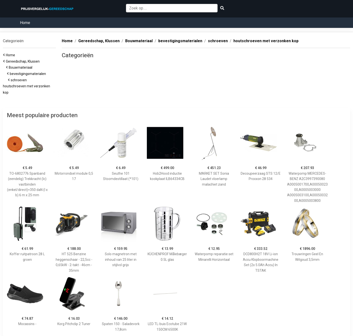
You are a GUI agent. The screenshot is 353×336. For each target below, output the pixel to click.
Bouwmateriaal (21, 67)
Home (25, 22)
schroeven (19, 80)
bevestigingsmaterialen (28, 74)
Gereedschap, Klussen (23, 61)
